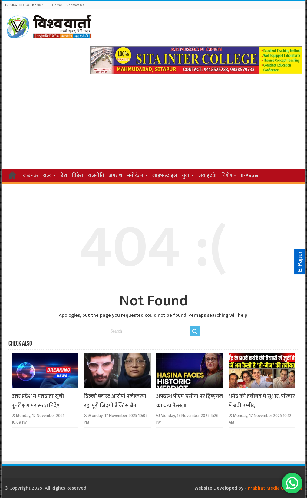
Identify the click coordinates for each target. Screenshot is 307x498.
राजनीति (96, 175)
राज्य (47, 175)
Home (57, 5)
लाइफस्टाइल (164, 175)
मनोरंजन (135, 175)
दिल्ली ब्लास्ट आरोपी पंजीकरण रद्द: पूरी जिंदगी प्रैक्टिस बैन (115, 401)
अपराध (115, 175)
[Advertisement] (153, 119)
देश (64, 175)
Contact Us (75, 5)
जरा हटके (207, 175)
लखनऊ (30, 175)
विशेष (226, 175)
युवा (186, 175)
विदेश (77, 175)
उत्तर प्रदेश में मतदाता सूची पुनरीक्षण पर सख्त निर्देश (38, 401)
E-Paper (250, 175)
